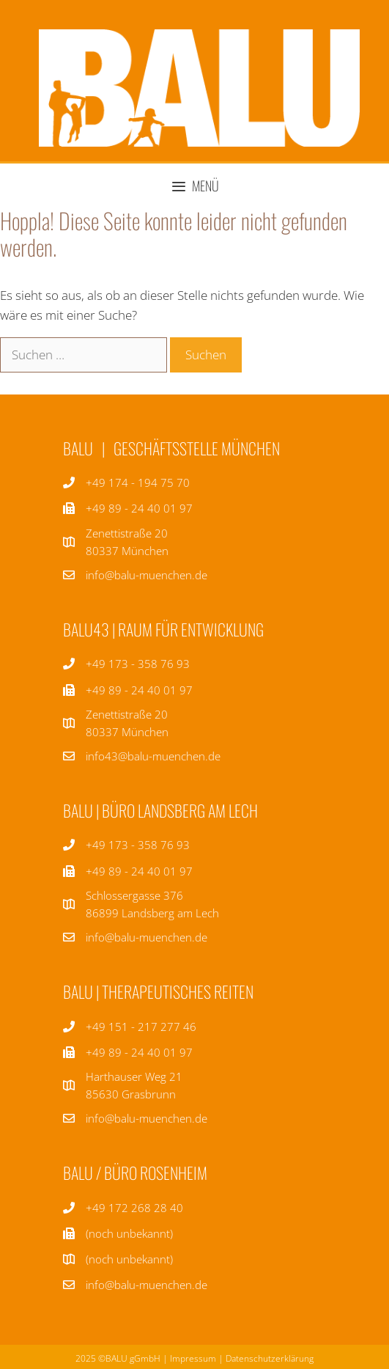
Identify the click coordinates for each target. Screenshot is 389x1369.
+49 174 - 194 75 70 (138, 482)
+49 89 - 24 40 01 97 (139, 690)
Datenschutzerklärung (270, 1358)
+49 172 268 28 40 (134, 1207)
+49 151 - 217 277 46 (141, 1026)
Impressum (193, 1358)
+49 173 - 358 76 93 (138, 663)
